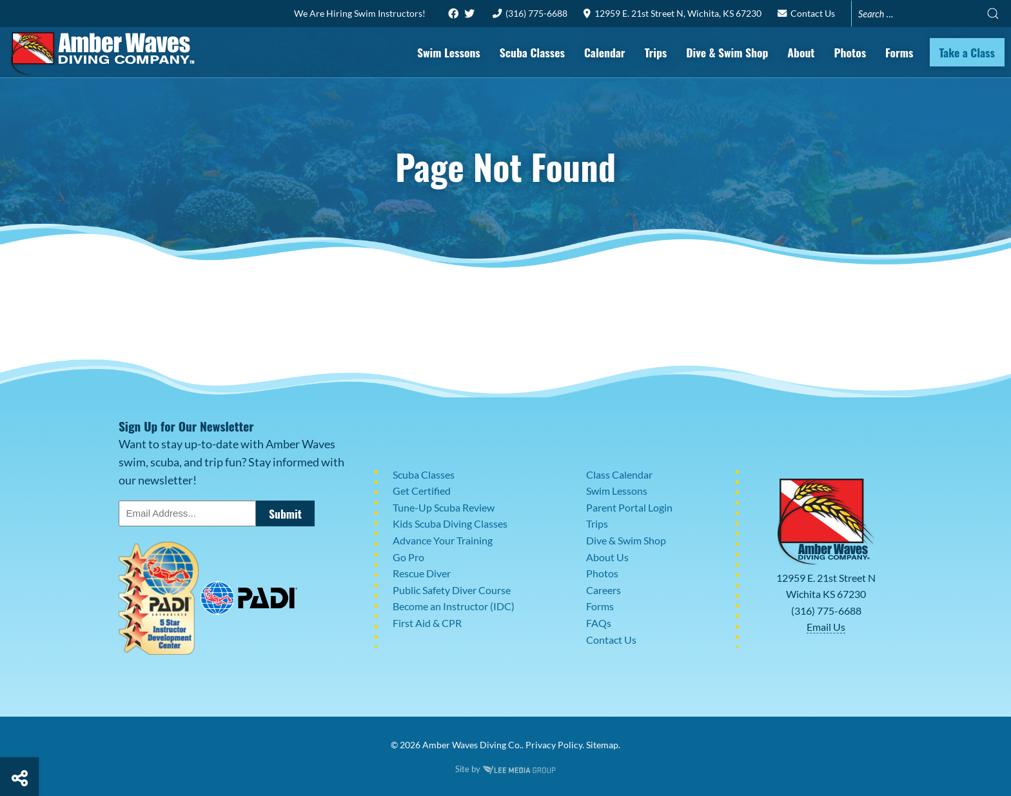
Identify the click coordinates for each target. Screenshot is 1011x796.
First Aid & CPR (427, 623)
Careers (603, 590)
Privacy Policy (553, 744)
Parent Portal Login (629, 507)
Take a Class (967, 52)
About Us (607, 557)
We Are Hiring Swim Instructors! (360, 13)
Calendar (604, 52)
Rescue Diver (422, 573)
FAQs (598, 623)
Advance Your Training (443, 540)
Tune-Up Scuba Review (444, 507)
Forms (899, 52)
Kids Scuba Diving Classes (450, 523)
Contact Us (806, 13)
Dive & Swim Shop (727, 52)
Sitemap (602, 744)
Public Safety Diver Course (452, 590)
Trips (656, 52)
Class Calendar (619, 474)
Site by (505, 769)
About (800, 52)
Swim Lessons (448, 52)
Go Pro (408, 557)
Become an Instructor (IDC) (454, 606)
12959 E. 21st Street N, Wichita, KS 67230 (672, 13)
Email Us (826, 627)
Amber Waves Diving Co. (472, 744)
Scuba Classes (532, 52)
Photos (850, 52)
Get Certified (422, 490)
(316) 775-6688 (530, 13)
